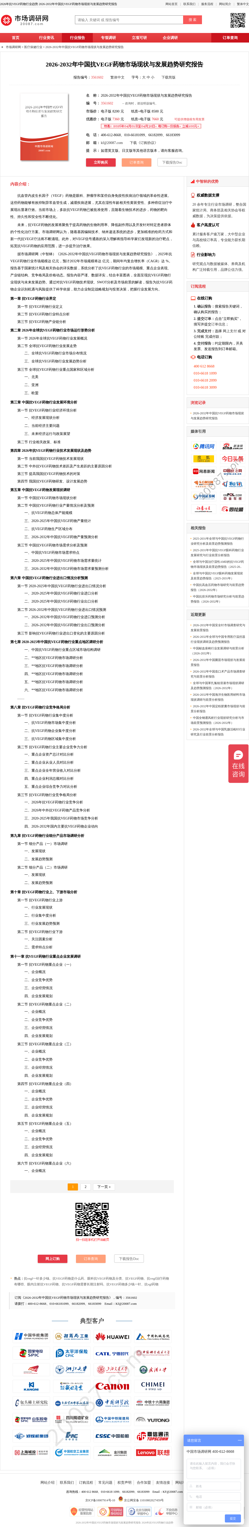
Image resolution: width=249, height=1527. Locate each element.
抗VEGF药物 (77, 210)
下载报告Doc (172, 162)
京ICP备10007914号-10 (100, 1500)
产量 (66, 505)
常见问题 (105, 1482)
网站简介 (225, 4)
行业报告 (77, 38)
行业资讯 (46, 38)
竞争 (42, 1139)
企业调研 (170, 38)
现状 (17, 282)
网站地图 (182, 1482)
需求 (66, 545)
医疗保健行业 (33, 47)
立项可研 (139, 38)
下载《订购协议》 (144, 143)
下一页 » (104, 1187)
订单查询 (230, 38)
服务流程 (207, 4)
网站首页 (171, 4)
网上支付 (230, 331)
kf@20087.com (112, 143)
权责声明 (124, 1482)
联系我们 (189, 4)
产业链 (15, 275)
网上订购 (53, 1259)
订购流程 (86, 1482)
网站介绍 (47, 1482)
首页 (15, 38)
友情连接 (163, 1482)
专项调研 (108, 38)
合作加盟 (144, 1482)
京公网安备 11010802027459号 (141, 1500)
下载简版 (168, 77)
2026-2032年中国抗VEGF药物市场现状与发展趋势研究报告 (85, 47)
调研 (77, 956)
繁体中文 (243, 4)
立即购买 (101, 162)
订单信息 (218, 324)
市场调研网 (13, 47)
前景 (128, 282)
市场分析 (70, 892)
